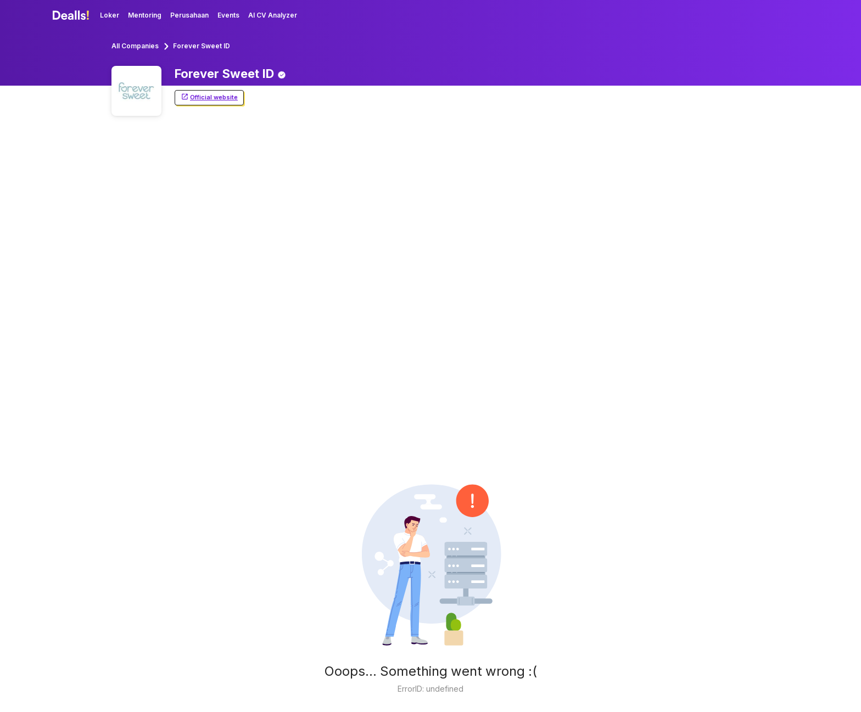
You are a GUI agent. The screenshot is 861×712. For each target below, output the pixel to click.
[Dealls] (72, 15)
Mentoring (144, 15)
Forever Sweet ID (201, 46)
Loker (109, 15)
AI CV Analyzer (272, 15)
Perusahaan (189, 15)
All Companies (135, 46)
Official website (209, 97)
